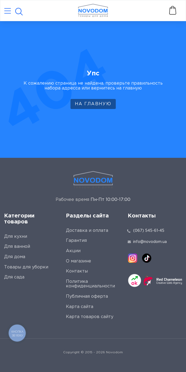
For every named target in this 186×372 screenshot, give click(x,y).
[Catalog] (7, 11)
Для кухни (15, 237)
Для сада (14, 277)
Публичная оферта (87, 296)
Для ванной (17, 247)
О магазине (78, 261)
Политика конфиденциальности (90, 284)
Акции (73, 251)
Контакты (77, 271)
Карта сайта (79, 307)
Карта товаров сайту (89, 317)
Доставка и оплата (87, 231)
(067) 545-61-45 (148, 230)
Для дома (14, 257)
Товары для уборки (26, 267)
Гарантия (76, 241)
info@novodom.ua (147, 241)
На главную (93, 104)
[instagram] (132, 258)
